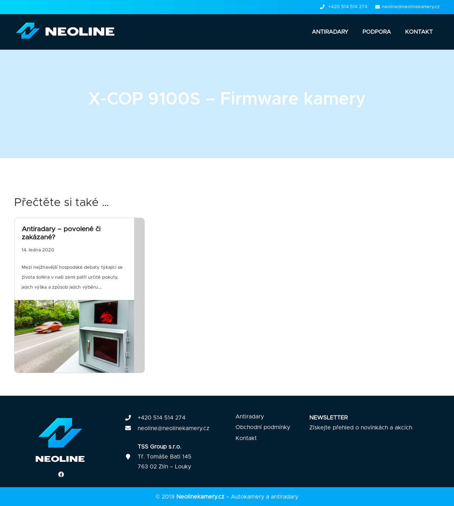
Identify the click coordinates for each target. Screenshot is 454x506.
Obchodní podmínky (263, 427)
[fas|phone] (131, 418)
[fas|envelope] (131, 428)
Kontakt (246, 438)
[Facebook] (61, 474)
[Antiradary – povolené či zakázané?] (79, 295)
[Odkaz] (67, 32)
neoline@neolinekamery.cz (173, 428)
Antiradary (250, 416)
